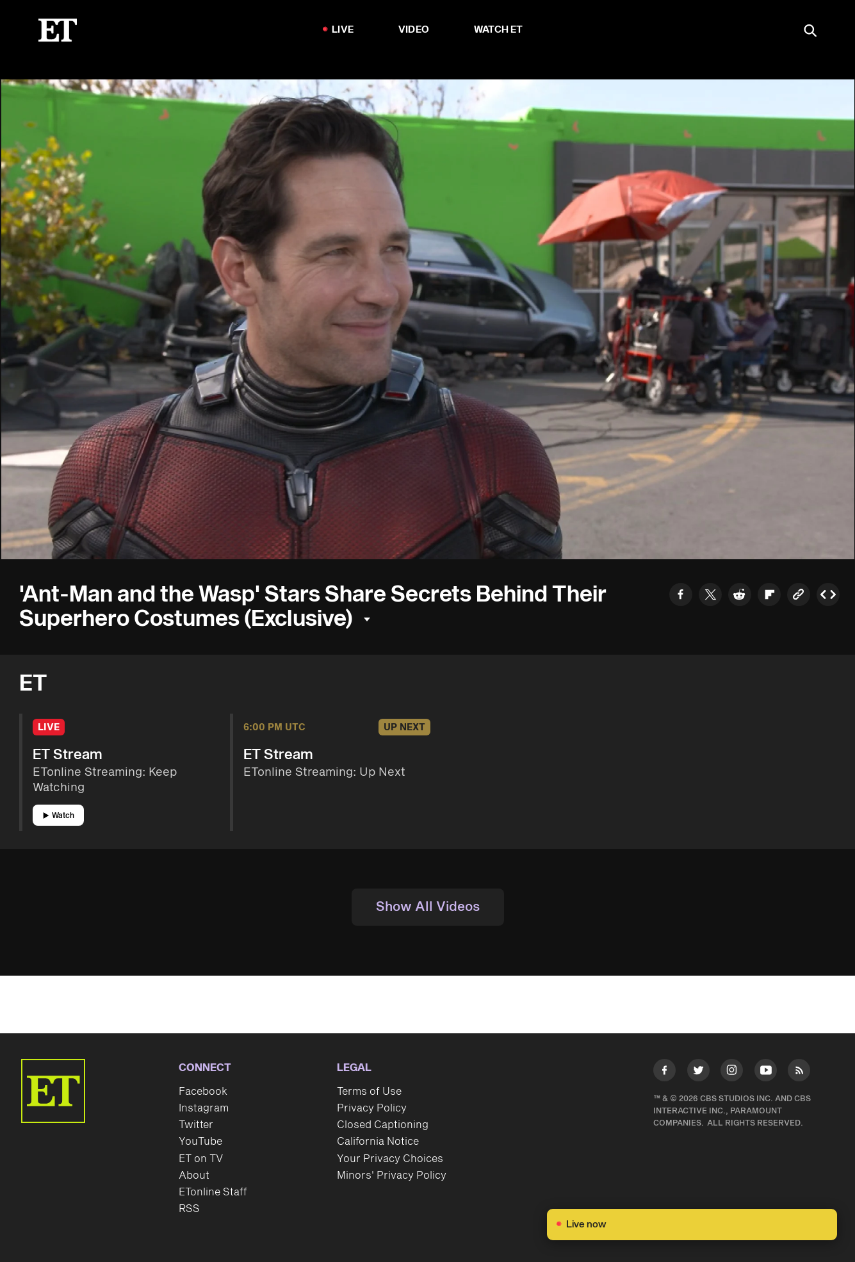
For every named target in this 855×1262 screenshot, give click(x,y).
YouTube (200, 1141)
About (194, 1175)
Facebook (203, 1091)
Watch (58, 816)
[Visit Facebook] (664, 1072)
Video (413, 29)
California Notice (378, 1141)
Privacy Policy (372, 1108)
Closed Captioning (382, 1125)
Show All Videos (428, 907)
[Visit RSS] (799, 1072)
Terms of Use (369, 1091)
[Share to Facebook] (681, 596)
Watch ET (498, 29)
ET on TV (201, 1159)
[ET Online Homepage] (57, 30)
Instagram (204, 1108)
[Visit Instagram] (732, 1072)
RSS (189, 1209)
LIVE (343, 29)
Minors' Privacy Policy (391, 1175)
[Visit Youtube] (765, 1072)
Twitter (196, 1125)
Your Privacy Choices (390, 1159)
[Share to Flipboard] (769, 596)
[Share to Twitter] (710, 596)
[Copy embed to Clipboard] (828, 596)
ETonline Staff (213, 1192)
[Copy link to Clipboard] (798, 596)
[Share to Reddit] (740, 596)
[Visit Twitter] (698, 1072)
